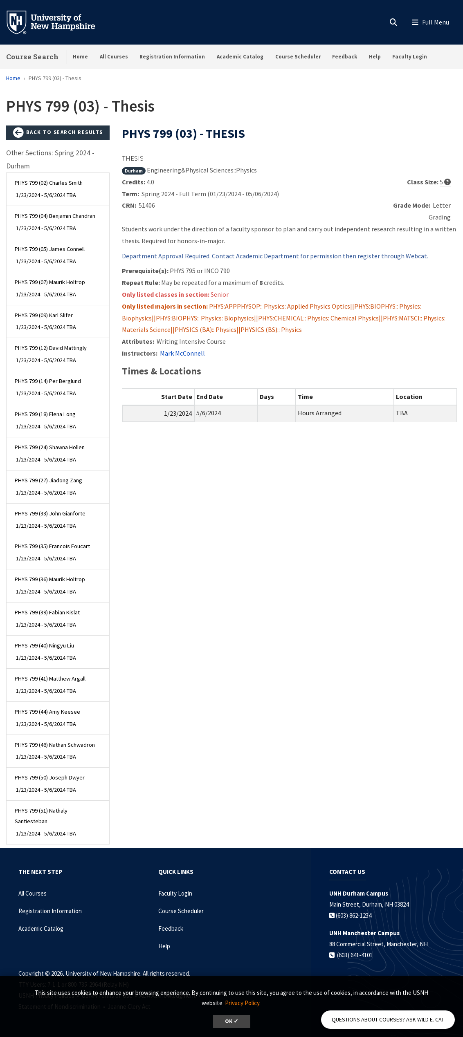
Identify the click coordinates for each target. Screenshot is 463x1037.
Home (80, 56)
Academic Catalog (240, 56)
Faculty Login (409, 56)
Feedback (344, 56)
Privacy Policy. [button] (243, 1003)
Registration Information (172, 56)
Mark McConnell (182, 353)
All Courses (114, 56)
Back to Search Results (58, 133)
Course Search (32, 56)
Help (375, 56)
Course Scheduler (298, 56)
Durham (134, 171)
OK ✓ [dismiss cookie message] (231, 1021)
